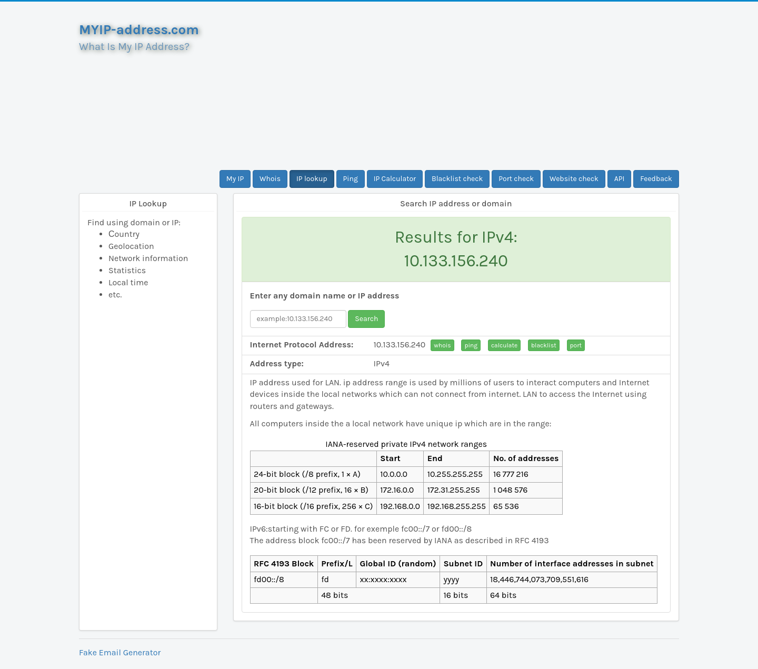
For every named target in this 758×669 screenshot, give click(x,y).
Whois (270, 178)
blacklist (543, 345)
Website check (574, 178)
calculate (504, 345)
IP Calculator (395, 178)
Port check (516, 178)
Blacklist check (457, 178)
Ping (350, 178)
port (576, 345)
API (619, 178)
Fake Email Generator (120, 652)
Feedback (656, 178)
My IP (235, 178)
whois (442, 345)
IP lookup (311, 178)
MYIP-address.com (139, 30)
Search (366, 318)
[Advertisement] (456, 85)
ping (470, 345)
